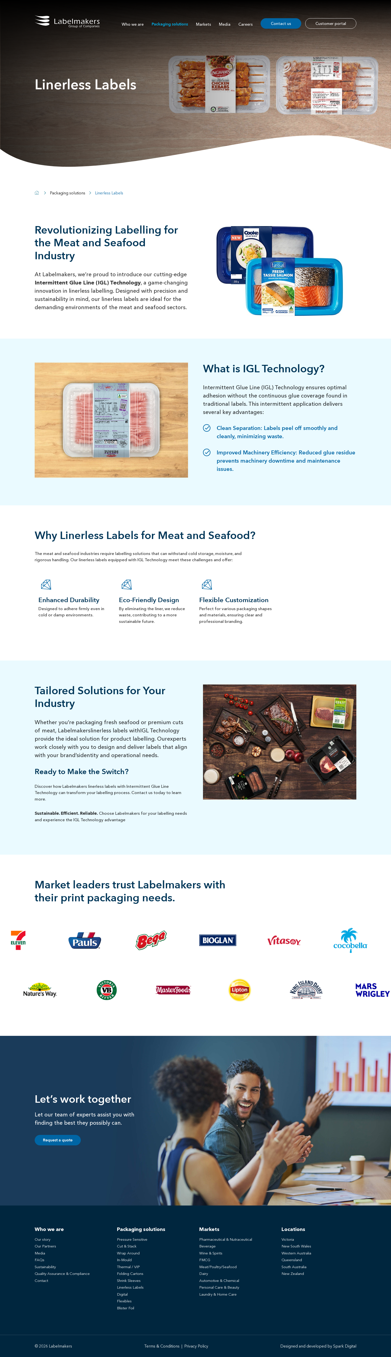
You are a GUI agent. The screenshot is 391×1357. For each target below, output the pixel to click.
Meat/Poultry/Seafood (218, 1266)
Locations (293, 1229)
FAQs (39, 1259)
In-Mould (124, 1259)
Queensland (292, 1259)
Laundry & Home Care (218, 1294)
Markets (203, 24)
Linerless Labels (130, 1287)
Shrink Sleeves (129, 1280)
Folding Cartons (130, 1273)
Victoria (288, 1239)
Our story (42, 1239)
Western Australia (296, 1253)
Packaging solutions (170, 24)
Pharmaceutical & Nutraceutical (225, 1239)
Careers (245, 24)
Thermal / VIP (128, 1266)
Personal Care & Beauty (219, 1287)
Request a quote (58, 1140)
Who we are (133, 24)
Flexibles (124, 1301)
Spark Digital (344, 1346)
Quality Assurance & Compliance (62, 1273)
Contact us (281, 23)
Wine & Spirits (210, 1253)
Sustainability (45, 1266)
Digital (122, 1294)
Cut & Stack (126, 1246)
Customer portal (330, 23)
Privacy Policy (196, 1346)
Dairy (203, 1273)
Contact (41, 1280)
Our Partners (45, 1246)
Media (224, 24)
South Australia (294, 1266)
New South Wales (296, 1246)
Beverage (207, 1246)
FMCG (204, 1259)
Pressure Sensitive (132, 1239)
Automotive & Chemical (219, 1280)
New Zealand (293, 1273)
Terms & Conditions (162, 1346)
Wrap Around (128, 1253)
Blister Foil (125, 1308)
